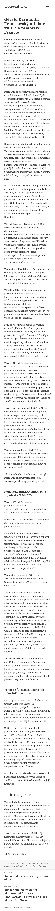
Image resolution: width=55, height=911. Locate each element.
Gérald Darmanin (40, 866)
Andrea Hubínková (27, 863)
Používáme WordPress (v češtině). (18, 907)
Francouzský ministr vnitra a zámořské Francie (27, 864)
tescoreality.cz (16, 6)
